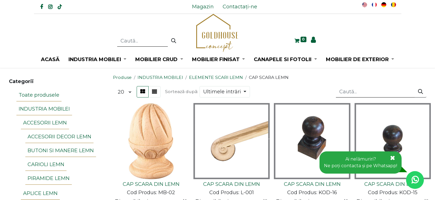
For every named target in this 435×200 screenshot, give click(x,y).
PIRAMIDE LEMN (49, 178)
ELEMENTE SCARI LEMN (216, 77)
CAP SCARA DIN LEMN (151, 184)
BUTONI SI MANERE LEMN (61, 151)
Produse (122, 77)
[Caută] (174, 41)
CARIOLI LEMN (46, 164)
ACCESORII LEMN (45, 123)
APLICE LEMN (40, 193)
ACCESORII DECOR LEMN (59, 137)
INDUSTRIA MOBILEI (44, 109)
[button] (225, 92)
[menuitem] (203, 7)
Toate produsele (39, 95)
